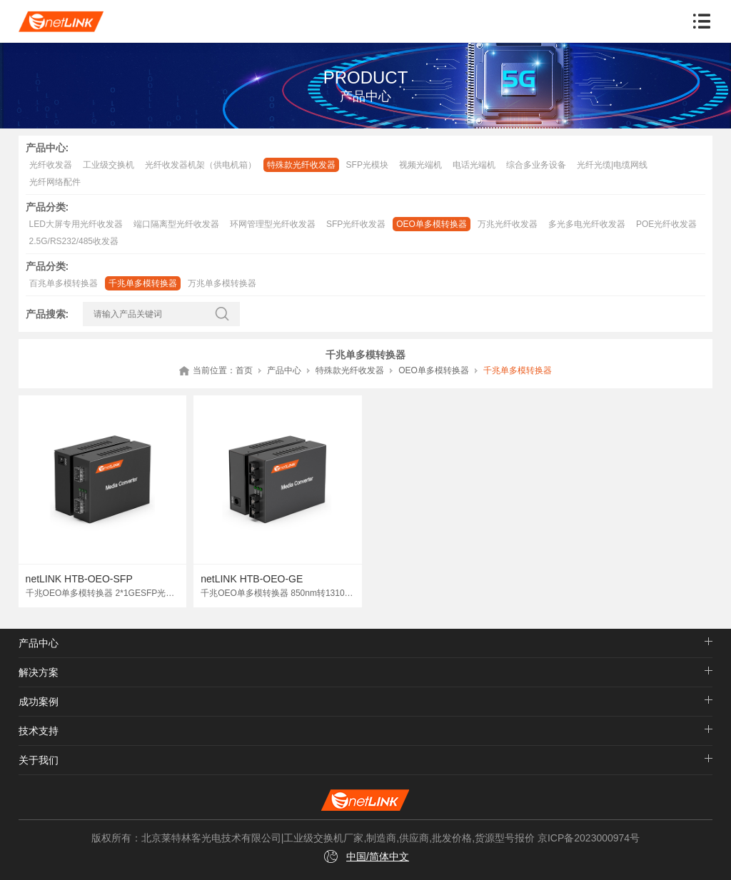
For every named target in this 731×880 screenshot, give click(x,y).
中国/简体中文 (377, 856)
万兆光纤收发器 (508, 224)
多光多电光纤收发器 (586, 224)
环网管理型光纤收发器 (273, 224)
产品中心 (284, 370)
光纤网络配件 (55, 182)
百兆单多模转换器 (63, 283)
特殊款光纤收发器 (301, 165)
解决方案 (39, 672)
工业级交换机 (108, 165)
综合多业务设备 (536, 165)
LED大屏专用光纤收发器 (76, 224)
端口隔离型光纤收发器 (176, 224)
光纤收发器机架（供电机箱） (200, 165)
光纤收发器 (50, 165)
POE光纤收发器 (666, 224)
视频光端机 (420, 165)
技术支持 (39, 731)
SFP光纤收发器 (355, 224)
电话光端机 (474, 165)
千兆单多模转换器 (143, 283)
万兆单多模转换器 (222, 283)
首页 (244, 370)
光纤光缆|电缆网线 (612, 165)
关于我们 (39, 760)
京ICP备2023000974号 (589, 838)
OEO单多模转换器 (431, 224)
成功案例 (39, 701)
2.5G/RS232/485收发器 (74, 241)
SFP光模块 (367, 165)
